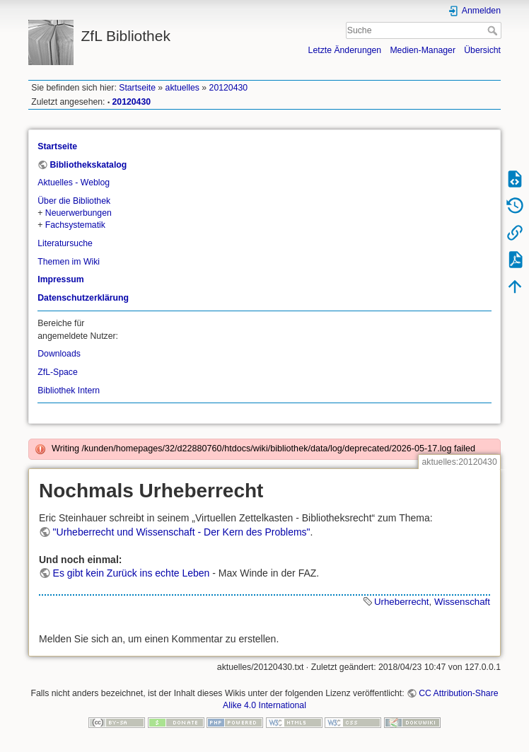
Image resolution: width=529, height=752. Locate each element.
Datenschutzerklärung (83, 298)
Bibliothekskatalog (88, 165)
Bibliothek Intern (68, 390)
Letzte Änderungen (345, 50)
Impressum (60, 279)
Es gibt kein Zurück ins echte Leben (131, 573)
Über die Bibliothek (73, 201)
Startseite (137, 88)
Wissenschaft (462, 601)
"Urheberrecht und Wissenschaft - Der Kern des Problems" (181, 532)
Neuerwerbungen (78, 213)
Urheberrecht (401, 601)
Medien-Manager (422, 50)
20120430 (228, 88)
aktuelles (182, 88)
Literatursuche (65, 243)
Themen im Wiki (68, 262)
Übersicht (482, 50)
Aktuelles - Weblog (73, 182)
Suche (494, 30)
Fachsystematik (75, 225)
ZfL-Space (57, 372)
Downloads (59, 354)
